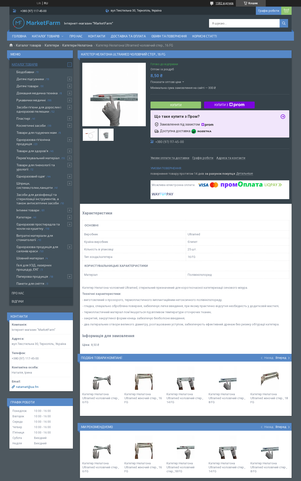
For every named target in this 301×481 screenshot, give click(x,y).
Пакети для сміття (30, 283)
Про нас (76, 36)
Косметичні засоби (31, 125)
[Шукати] (284, 23)
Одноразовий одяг (30, 176)
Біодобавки (25, 72)
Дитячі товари (27, 86)
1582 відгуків (225, 3)
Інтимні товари (27, 210)
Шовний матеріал (30, 258)
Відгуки (18, 301)
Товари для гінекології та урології (35, 167)
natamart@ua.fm (27, 387)
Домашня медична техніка (37, 93)
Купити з (229, 105)
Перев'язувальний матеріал (37, 158)
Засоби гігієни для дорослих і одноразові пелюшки (38, 109)
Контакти (96, 36)
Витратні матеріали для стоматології (34, 237)
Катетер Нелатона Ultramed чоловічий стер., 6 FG (100, 398)
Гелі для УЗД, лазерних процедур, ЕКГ (33, 267)
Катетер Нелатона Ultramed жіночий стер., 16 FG (143, 398)
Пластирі (23, 118)
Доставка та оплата (128, 36)
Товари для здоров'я (32, 151)
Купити (176, 105)
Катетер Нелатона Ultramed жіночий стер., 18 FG (269, 398)
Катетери (52, 45)
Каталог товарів (45, 36)
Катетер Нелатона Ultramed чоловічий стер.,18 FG (180, 467)
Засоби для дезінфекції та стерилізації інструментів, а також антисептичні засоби (37, 199)
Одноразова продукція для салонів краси (37, 249)
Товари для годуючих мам (36, 132)
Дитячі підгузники (30, 79)
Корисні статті (204, 36)
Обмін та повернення (169, 36)
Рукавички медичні (31, 100)
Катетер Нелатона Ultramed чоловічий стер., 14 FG (184, 398)
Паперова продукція (32, 276)
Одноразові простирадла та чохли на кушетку (38, 226)
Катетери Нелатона (77, 45)
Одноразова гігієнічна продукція (33, 142)
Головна (19, 36)
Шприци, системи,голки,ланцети (34, 185)
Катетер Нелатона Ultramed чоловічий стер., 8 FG (227, 398)
